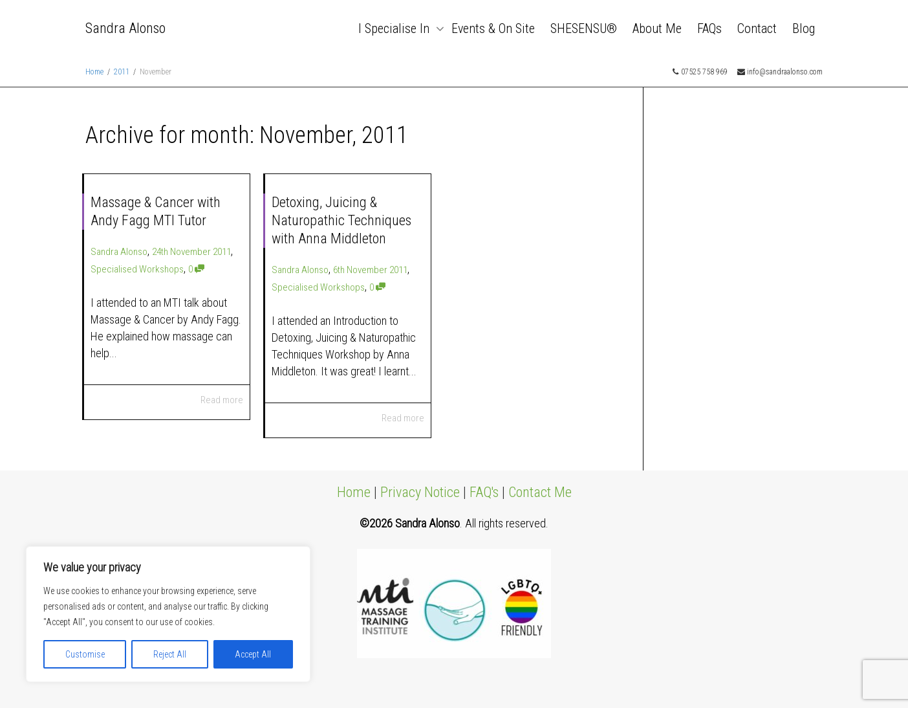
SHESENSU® (583, 28)
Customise (85, 654)
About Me (657, 28)
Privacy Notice (420, 492)
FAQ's (484, 492)
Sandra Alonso (125, 28)
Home (354, 492)
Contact (757, 28)
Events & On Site (493, 28)
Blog (803, 28)
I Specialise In (395, 28)
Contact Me (540, 492)
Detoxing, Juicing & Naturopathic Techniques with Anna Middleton (341, 220)
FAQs (709, 28)
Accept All (253, 654)
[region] (168, 614)
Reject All (169, 654)
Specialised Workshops (137, 269)
